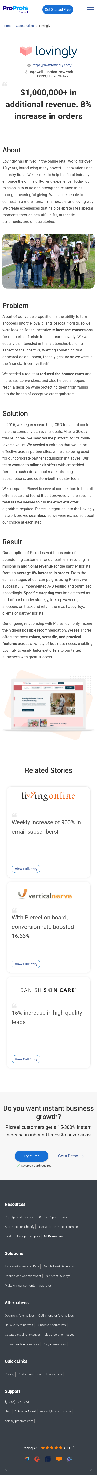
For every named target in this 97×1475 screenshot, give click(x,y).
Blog (39, 1374)
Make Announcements (20, 1285)
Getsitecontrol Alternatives (23, 1334)
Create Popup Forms (53, 1217)
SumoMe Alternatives (51, 1325)
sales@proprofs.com (19, 1421)
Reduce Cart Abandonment (23, 1276)
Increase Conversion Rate (22, 1266)
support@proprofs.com (55, 1411)
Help (8, 1411)
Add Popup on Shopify (19, 1227)
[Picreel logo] (15, 10)
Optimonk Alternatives (20, 1315)
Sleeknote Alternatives (59, 1334)
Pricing (9, 1374)
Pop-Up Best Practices (20, 1217)
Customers (25, 1374)
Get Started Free (58, 9)
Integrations (54, 1374)
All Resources (53, 1236)
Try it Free (32, 1156)
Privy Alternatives (54, 1344)
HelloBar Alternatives (19, 1325)
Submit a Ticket (25, 1411)
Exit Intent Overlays (57, 1276)
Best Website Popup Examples (59, 1227)
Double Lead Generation (59, 1266)
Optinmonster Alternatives (56, 1315)
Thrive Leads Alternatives (22, 1344)
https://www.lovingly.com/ (52, 65)
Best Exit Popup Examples (22, 1236)
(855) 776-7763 (18, 1402)
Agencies (45, 1285)
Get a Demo (68, 1156)
